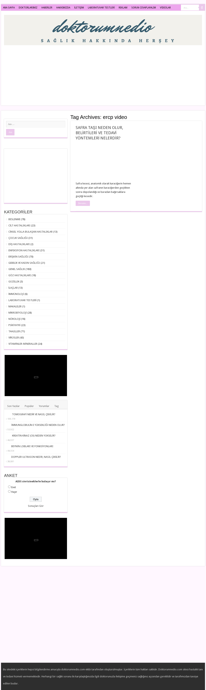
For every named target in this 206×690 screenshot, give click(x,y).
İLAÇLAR (13, 287)
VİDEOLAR (165, 7)
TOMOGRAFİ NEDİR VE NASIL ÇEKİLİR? (33, 414)
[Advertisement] (129, 73)
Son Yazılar (13, 406)
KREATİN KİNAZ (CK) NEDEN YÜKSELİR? (34, 435)
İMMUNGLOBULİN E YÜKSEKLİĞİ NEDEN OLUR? (38, 424)
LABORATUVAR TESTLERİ (101, 7)
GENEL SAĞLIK (16, 269)
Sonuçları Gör (36, 505)
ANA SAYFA (9, 7)
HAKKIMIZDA (63, 7)
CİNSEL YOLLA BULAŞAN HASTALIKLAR (30, 231)
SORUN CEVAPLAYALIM (143, 7)
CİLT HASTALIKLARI (19, 225)
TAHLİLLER (14, 331)
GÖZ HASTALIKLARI (19, 275)
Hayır (14, 491)
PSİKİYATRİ (14, 325)
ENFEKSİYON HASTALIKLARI (24, 250)
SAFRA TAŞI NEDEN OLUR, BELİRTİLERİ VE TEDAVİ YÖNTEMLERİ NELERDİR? (99, 132)
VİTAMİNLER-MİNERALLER (22, 343)
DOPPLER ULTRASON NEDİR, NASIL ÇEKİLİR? (36, 456)
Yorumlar (44, 406)
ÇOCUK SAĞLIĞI (18, 237)
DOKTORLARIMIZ (28, 7)
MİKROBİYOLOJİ (17, 312)
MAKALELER (15, 306)
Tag (56, 406)
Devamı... (83, 203)
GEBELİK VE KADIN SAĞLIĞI (24, 262)
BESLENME (14, 219)
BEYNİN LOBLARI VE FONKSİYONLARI (32, 446)
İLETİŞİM (79, 7)
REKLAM (123, 7)
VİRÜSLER (13, 337)
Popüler (29, 406)
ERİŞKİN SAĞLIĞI (18, 256)
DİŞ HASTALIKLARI (19, 244)
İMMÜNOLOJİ (16, 293)
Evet (13, 487)
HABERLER (46, 7)
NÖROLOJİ (14, 318)
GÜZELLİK (14, 281)
